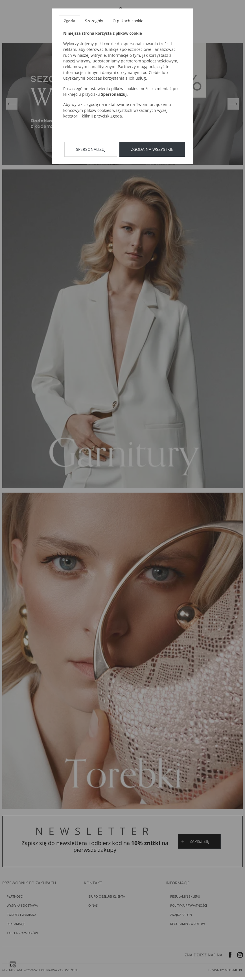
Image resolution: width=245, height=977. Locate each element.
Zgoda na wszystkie (152, 149)
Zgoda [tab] (69, 20)
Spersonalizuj (91, 149)
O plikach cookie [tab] (128, 20)
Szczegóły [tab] (94, 20)
